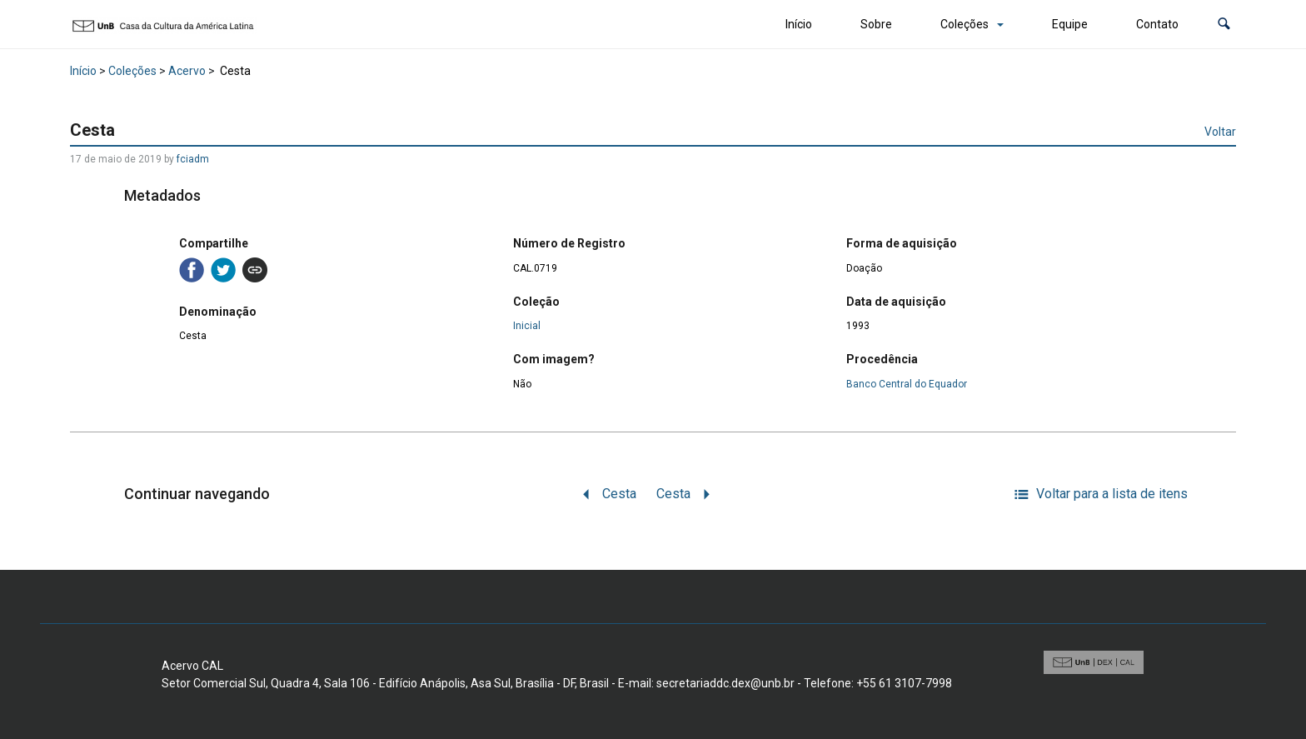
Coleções (964, 24)
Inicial (527, 326)
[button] (1224, 24)
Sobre (876, 24)
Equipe (1070, 24)
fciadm (193, 159)
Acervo (187, 70)
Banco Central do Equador (906, 384)
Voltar (1220, 131)
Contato (1157, 24)
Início (798, 24)
